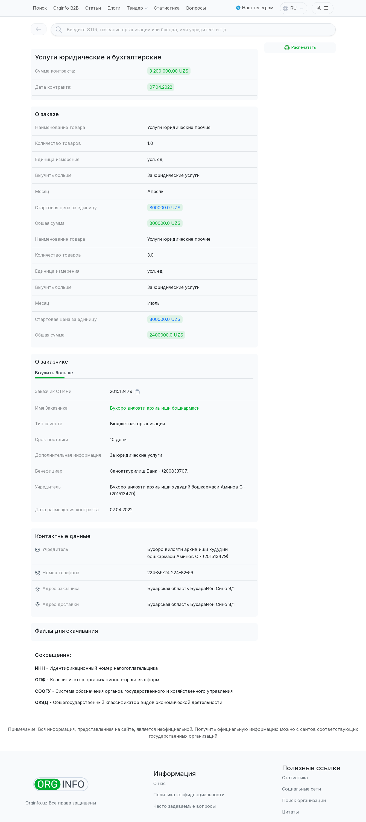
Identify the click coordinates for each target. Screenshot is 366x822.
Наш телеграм (254, 7)
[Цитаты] (311, 812)
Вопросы (196, 8)
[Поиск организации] (311, 800)
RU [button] (293, 8)
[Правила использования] (188, 794)
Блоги (113, 8)
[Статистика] (311, 777)
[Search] (201, 30)
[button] (322, 8)
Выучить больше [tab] (54, 372)
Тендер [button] (138, 8)
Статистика (167, 8)
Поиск (40, 8)
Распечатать (300, 47)
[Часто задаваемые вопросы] (188, 806)
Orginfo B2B (66, 8)
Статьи (93, 8)
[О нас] (188, 783)
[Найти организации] (61, 784)
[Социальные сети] (311, 789)
